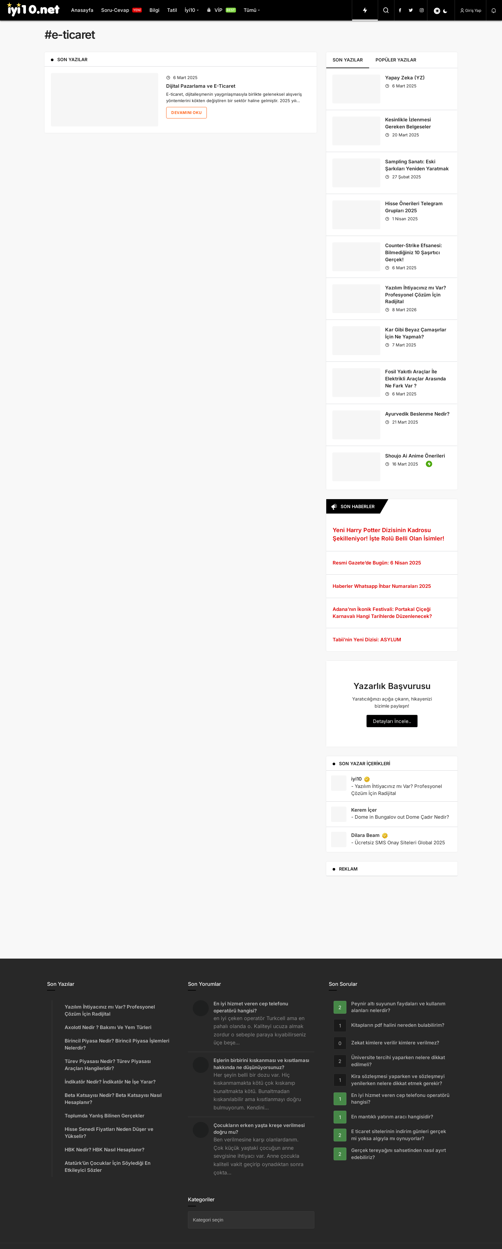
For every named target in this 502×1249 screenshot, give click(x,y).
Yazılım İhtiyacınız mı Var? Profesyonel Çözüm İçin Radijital (415, 295)
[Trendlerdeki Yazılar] (365, 10)
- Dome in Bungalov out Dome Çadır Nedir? (400, 817)
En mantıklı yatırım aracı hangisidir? (392, 1117)
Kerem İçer (364, 810)
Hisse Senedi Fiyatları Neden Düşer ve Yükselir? (109, 1132)
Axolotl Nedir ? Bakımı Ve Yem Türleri (108, 1027)
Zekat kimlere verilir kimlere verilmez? (395, 1043)
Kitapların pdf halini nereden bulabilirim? (397, 1025)
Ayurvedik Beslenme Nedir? (417, 414)
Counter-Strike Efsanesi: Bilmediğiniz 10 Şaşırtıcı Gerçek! (413, 253)
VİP (221, 10)
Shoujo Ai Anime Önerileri (415, 456)
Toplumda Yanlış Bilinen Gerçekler (104, 1116)
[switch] (441, 10)
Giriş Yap (470, 10)
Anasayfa (82, 10)
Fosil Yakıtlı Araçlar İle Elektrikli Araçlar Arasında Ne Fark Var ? (415, 379)
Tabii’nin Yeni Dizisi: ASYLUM (367, 640)
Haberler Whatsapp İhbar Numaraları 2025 (382, 586)
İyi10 (190, 10)
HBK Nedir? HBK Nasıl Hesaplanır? (104, 1150)
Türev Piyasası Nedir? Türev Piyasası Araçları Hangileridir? (108, 1064)
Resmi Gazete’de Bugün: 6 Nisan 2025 (377, 563)
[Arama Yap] (386, 10)
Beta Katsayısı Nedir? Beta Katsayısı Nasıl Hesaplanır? (113, 1098)
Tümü (250, 10)
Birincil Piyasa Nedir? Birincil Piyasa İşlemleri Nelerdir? (117, 1044)
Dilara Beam (369, 835)
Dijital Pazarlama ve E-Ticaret (200, 86)
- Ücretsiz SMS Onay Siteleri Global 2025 (398, 842)
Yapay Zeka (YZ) (405, 78)
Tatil (172, 10)
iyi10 (360, 779)
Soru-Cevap (121, 10)
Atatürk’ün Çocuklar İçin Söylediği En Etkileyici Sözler (107, 1166)
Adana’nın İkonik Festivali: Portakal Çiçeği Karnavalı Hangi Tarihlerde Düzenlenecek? (382, 613)
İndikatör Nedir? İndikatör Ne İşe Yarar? (110, 1082)
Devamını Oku (186, 112)
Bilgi (154, 10)
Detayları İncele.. (392, 721)
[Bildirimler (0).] (494, 10)
